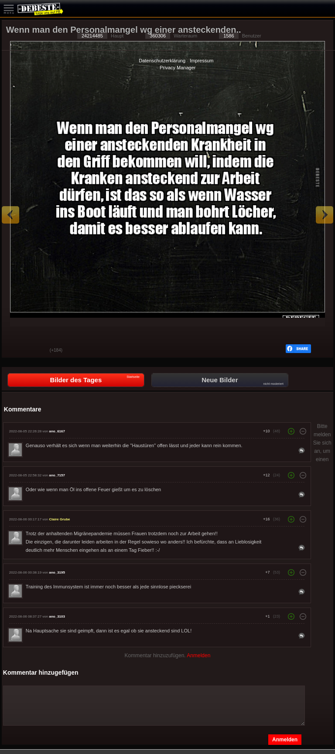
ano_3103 (57, 616)
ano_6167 (57, 431)
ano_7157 (57, 475)
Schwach (37, 351)
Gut (15, 351)
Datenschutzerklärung (162, 60)
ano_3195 (57, 572)
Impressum (201, 60)
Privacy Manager (178, 67)
